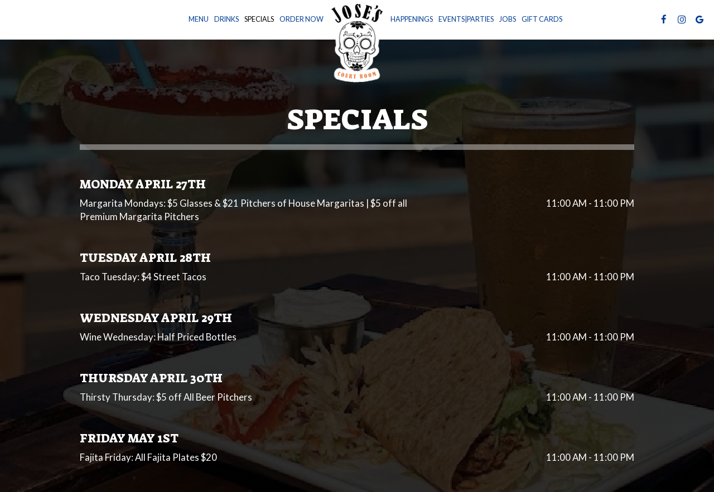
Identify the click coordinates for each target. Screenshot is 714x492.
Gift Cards (542, 19)
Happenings (411, 19)
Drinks (226, 19)
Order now (301, 19)
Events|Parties (466, 19)
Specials (259, 19)
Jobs (507, 19)
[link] (357, 41)
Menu (199, 19)
